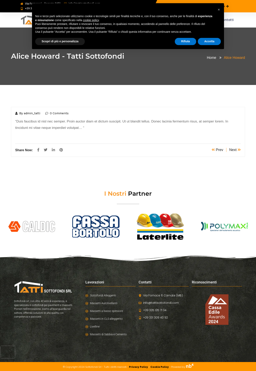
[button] (219, 9)
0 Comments (57, 113)
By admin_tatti (27, 113)
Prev (217, 150)
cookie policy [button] (91, 20)
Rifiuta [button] (185, 41)
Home (212, 58)
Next (235, 150)
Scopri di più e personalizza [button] (60, 41)
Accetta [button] (209, 41)
